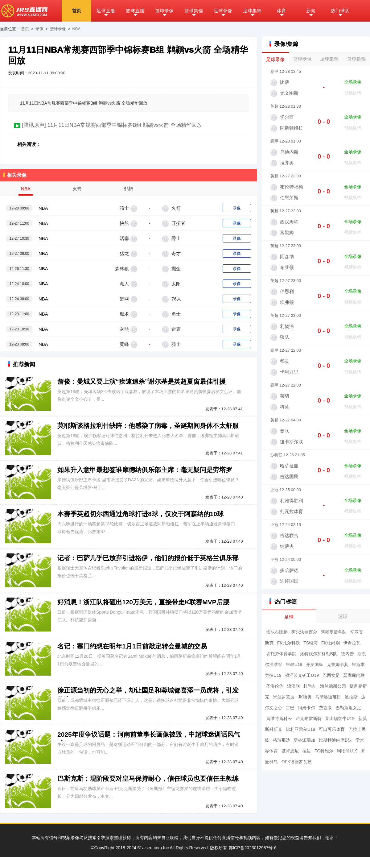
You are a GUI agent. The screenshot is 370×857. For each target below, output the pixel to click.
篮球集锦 (193, 10)
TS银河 (310, 642)
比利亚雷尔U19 (300, 729)
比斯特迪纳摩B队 (335, 740)
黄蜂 (124, 344)
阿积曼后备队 (334, 632)
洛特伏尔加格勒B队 (318, 653)
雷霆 (175, 329)
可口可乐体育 (332, 729)
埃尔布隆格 (277, 632)
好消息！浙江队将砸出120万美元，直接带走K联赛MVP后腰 (143, 602)
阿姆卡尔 (306, 707)
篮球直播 (135, 10)
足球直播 (106, 10)
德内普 (347, 653)
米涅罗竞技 (283, 696)
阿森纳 (287, 256)
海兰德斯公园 (333, 686)
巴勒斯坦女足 (348, 707)
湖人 (124, 283)
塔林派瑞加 (304, 740)
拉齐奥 (287, 162)
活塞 (124, 238)
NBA (76, 29)
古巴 (290, 707)
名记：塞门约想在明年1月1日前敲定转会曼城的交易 (132, 646)
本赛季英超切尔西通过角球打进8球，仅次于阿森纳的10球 (140, 513)
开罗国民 (314, 664)
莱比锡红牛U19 (340, 718)
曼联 (284, 430)
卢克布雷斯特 (309, 718)
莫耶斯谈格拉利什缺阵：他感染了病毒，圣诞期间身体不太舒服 (148, 425)
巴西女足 (331, 675)
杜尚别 (309, 686)
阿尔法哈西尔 (304, 632)
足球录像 (223, 10)
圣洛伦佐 (274, 686)
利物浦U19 (347, 750)
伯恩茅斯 (289, 197)
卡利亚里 (289, 372)
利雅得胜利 (291, 500)
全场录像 (352, 82)
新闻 (310, 10)
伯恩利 (287, 291)
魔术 (124, 314)
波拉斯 (351, 696)
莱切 (284, 396)
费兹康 (325, 707)
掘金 (175, 268)
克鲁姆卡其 (337, 664)
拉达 (306, 750)
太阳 (175, 283)
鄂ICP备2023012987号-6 (252, 847)
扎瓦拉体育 (291, 511)
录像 (39, 29)
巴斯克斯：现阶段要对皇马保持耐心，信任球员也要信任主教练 (148, 778)
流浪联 (293, 686)
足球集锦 (252, 10)
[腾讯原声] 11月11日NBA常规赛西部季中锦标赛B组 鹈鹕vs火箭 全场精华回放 (112, 125)
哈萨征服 (289, 465)
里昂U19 (294, 664)
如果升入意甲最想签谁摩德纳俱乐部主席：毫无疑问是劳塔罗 (144, 469)
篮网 (124, 298)
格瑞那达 (281, 740)
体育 (281, 10)
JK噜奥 (304, 696)
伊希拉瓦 (351, 642)
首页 (76, 10)
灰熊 (124, 329)
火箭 (175, 208)
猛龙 (124, 253)
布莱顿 (287, 267)
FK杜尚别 (330, 642)
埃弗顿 (287, 302)
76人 (175, 298)
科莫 (284, 406)
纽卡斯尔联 (291, 441)
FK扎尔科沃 (288, 642)
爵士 (175, 238)
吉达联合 (289, 535)
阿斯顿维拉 (291, 127)
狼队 (284, 337)
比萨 (284, 82)
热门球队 (340, 10)
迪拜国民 (289, 581)
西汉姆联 (289, 221)
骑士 (124, 208)
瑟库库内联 (354, 675)
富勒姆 (287, 232)
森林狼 (122, 268)
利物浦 (287, 326)
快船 (124, 223)
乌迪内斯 (289, 152)
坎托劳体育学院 (281, 653)
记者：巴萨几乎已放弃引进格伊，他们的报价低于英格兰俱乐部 (148, 557)
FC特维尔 (323, 750)
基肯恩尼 (290, 750)
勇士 (175, 314)
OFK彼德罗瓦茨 (297, 761)
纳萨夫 (287, 546)
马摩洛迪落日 (328, 696)
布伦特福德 (291, 186)
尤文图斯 (289, 93)
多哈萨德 (289, 570)
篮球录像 (164, 10)
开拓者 (177, 223)
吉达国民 (289, 476)
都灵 (284, 361)
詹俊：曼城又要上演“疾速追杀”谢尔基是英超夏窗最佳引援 (141, 381)
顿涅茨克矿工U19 (302, 675)
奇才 (175, 253)
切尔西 (287, 117)
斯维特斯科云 (279, 718)
